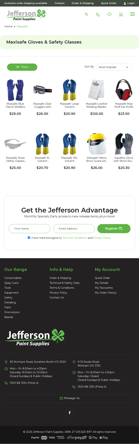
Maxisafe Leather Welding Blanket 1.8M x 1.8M (97, 105)
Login (129, 3)
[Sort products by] (114, 67)
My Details (101, 283)
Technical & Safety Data (64, 283)
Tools (7, 287)
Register (114, 229)
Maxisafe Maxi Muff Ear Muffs (123, 105)
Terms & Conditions (75, 238)
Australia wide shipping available (25, 3)
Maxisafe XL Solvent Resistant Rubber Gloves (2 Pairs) (42, 159)
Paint (7, 307)
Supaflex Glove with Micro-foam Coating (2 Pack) (123, 159)
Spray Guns (11, 283)
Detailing (10, 302)
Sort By (89, 66)
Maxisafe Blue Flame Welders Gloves (15, 105)
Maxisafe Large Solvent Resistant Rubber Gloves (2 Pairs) (69, 105)
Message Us (69, 398)
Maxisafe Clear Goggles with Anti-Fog (42, 105)
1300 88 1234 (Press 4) (24, 382)
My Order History (106, 292)
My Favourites (104, 287)
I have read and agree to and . (69, 238)
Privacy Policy (102, 238)
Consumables (13, 278)
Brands (8, 317)
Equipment (11, 292)
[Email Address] (74, 228)
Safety (8, 297)
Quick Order (109, 3)
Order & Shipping (83, 3)
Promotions (11, 312)
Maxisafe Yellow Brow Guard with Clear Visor (96, 159)
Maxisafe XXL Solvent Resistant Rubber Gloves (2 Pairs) (69, 159)
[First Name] (29, 228)
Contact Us (57, 297)
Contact (59, 3)
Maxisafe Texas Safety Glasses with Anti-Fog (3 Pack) (15, 159)
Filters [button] (22, 67)
